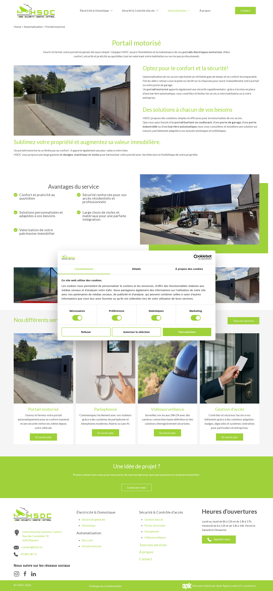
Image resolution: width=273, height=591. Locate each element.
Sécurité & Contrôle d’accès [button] (140, 10)
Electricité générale (93, 519)
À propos (205, 10)
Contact (245, 10)
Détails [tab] (136, 268)
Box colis (87, 540)
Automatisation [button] (179, 10)
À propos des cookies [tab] (189, 268)
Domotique (88, 525)
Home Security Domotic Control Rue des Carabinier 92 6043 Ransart (41, 536)
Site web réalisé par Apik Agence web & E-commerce (224, 585)
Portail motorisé (91, 546)
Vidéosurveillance (155, 537)
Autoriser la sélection (136, 331)
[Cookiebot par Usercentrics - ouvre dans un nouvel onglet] (196, 257)
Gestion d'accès (153, 519)
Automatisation (33, 26)
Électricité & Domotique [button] (96, 10)
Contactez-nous (136, 487)
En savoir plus (43, 437)
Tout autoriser (187, 331)
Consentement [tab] (84, 268)
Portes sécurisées (154, 525)
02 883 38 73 (28, 554)
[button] (52, 285)
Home (17, 26)
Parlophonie (151, 531)
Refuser (86, 331)
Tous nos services (243, 320)
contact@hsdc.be (31, 547)
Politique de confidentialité (105, 586)
